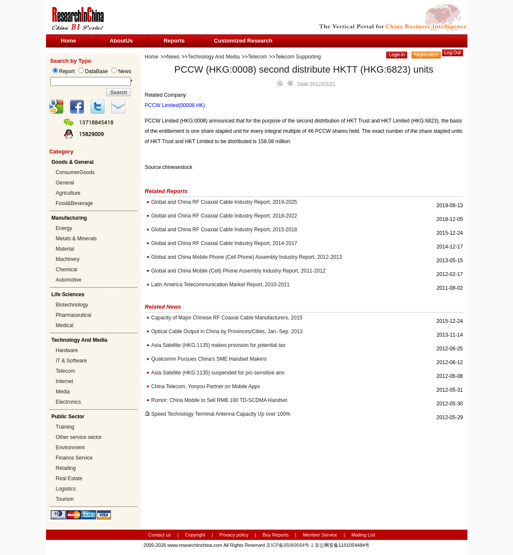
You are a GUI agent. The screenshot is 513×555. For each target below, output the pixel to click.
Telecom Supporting (298, 57)
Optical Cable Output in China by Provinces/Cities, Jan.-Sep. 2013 (227, 331)
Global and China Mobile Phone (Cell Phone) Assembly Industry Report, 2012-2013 (246, 257)
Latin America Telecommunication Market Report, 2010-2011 (220, 285)
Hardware (67, 350)
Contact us (159, 534)
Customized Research (243, 40)
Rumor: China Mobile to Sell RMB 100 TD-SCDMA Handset (219, 400)
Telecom (65, 371)
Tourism (65, 499)
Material (65, 249)
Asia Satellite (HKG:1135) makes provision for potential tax (218, 345)
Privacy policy (234, 534)
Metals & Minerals (76, 239)
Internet (65, 381)
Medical (65, 325)
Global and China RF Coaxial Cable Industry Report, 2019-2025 (224, 202)
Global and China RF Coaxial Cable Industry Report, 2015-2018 (224, 230)
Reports (173, 40)
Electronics (68, 402)
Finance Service (74, 458)
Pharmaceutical (74, 315)
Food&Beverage (74, 203)
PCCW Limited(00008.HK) (175, 105)
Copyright (195, 534)
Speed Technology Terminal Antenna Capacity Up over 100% (221, 414)
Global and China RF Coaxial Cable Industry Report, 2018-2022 (224, 216)
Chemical (66, 270)
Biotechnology (72, 305)
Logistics (66, 489)
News (173, 57)
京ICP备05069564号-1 (289, 545)
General (65, 183)
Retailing (66, 468)
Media (63, 392)
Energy (64, 228)
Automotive (69, 280)
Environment (70, 448)
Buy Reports (276, 534)
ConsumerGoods (75, 172)
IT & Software (71, 361)
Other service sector (79, 437)
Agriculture (68, 193)
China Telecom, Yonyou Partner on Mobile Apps (205, 386)
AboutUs (121, 40)
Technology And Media (214, 57)
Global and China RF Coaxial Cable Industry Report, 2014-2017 (224, 243)
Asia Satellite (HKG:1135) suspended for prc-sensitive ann (218, 373)
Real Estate (69, 478)
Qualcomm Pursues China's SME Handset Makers (209, 359)
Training (65, 427)
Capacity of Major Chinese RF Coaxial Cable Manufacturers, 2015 (227, 318)
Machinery (68, 259)
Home (68, 40)
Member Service (320, 534)
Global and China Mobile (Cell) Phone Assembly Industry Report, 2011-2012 (238, 271)
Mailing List (363, 534)
